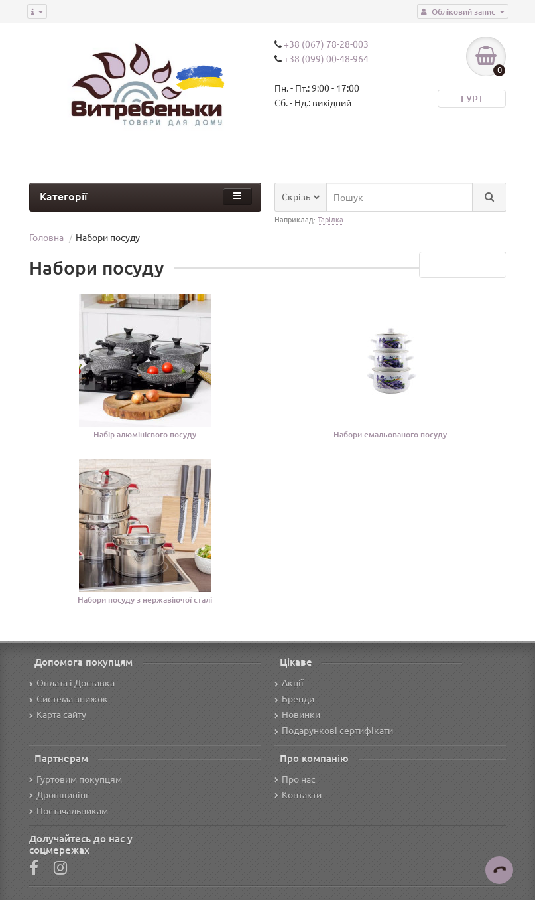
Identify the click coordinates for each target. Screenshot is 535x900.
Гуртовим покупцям (75, 779)
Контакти (298, 794)
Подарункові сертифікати (333, 730)
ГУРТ (472, 98)
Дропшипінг (59, 794)
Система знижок (68, 698)
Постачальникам (68, 810)
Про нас (295, 779)
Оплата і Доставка (72, 682)
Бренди (294, 698)
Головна (46, 237)
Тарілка (330, 219)
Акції (289, 682)
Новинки (297, 714)
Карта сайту (57, 714)
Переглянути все (462, 265)
